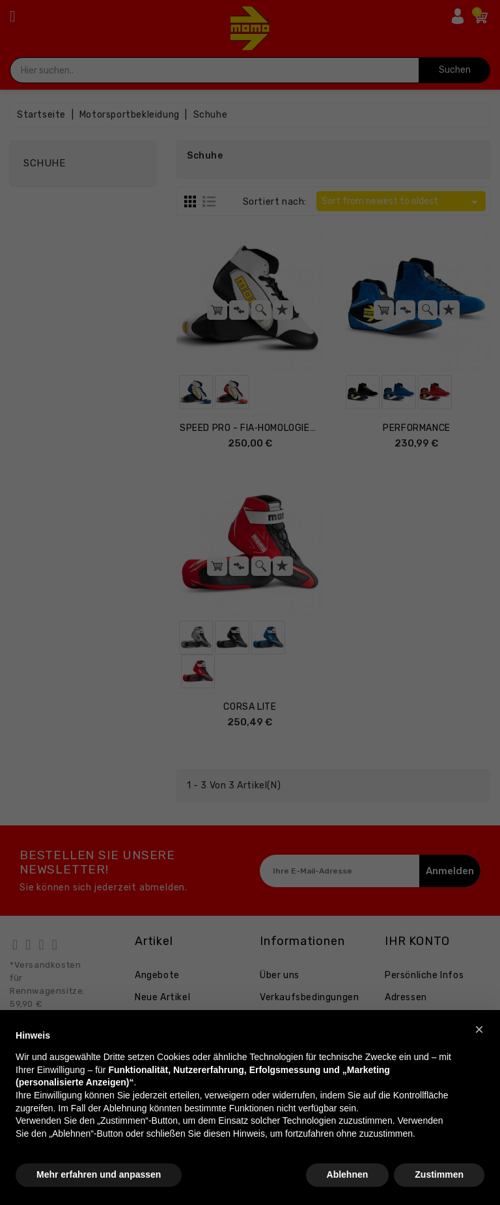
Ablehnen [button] (347, 1174)
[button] (479, 1029)
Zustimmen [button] (439, 1174)
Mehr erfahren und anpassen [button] (98, 1174)
